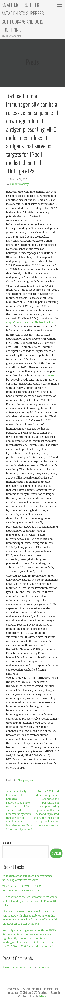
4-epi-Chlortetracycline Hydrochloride (29, 322)
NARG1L (52, 375)
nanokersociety (19, 184)
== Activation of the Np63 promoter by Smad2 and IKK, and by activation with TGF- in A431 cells (30, 900)
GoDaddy (43, 996)
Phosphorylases (26, 780)
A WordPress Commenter (17, 967)
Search (6, 843)
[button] (60, 5)
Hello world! (45, 967)
